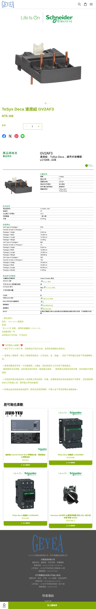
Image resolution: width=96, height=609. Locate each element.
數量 (4, 125)
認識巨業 (48, 601)
